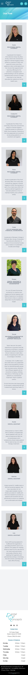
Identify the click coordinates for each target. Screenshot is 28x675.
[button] (2, 4)
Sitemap (12, 670)
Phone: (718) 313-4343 (14, 636)
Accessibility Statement (18, 668)
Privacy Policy (5, 670)
